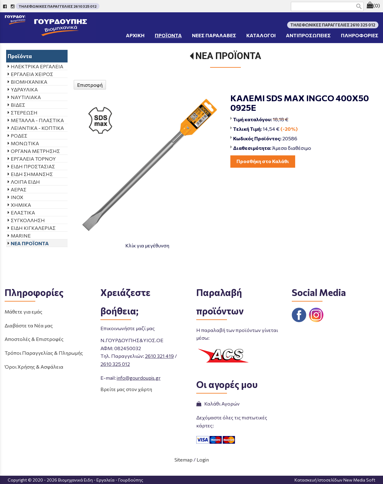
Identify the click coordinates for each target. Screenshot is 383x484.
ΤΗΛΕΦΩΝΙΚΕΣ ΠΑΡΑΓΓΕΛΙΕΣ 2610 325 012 (57, 6)
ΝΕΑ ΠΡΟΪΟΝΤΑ (228, 55)
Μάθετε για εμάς (23, 311)
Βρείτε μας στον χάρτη (126, 389)
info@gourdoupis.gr (139, 378)
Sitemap (183, 459)
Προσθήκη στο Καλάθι (262, 161)
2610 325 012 (115, 364)
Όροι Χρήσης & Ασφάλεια (34, 367)
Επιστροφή (90, 85)
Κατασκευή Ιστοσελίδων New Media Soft (335, 479)
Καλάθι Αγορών (218, 403)
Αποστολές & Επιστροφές (34, 339)
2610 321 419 (159, 356)
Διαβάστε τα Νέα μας (29, 325)
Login (203, 459)
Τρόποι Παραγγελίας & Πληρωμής (44, 353)
